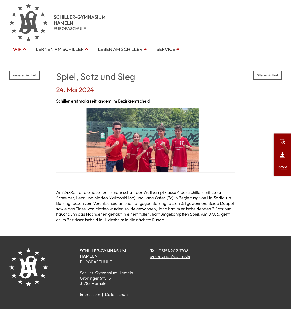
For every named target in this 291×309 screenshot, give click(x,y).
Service (166, 49)
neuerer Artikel (24, 75)
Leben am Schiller (120, 49)
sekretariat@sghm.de (170, 256)
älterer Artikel (267, 75)
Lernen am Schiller (60, 49)
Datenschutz (116, 294)
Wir (17, 49)
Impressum (90, 294)
